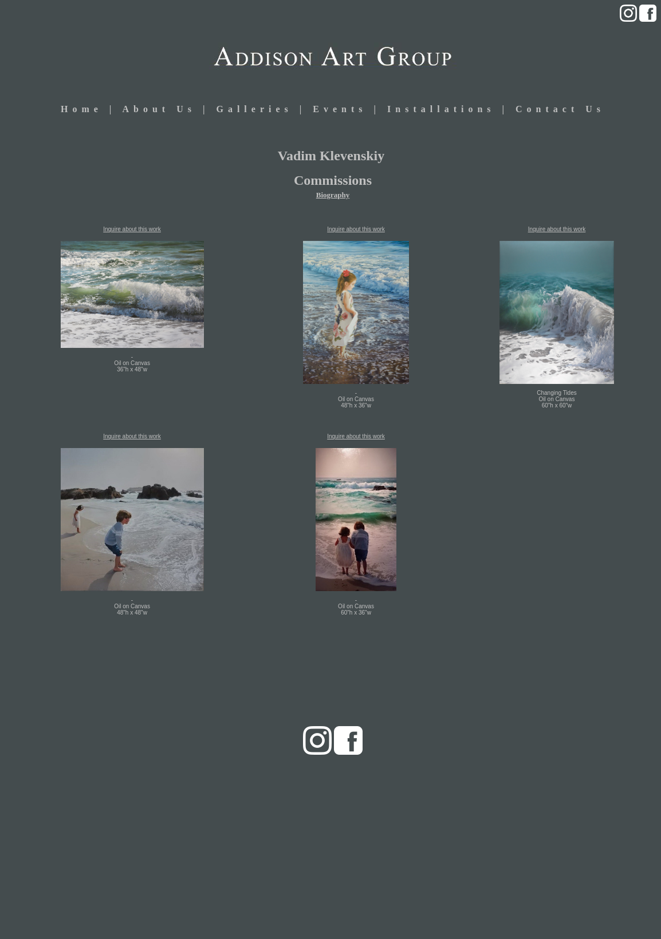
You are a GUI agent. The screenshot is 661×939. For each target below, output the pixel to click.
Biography (333, 195)
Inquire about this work (132, 229)
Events (343, 109)
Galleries (254, 109)
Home (82, 109)
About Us (158, 109)
